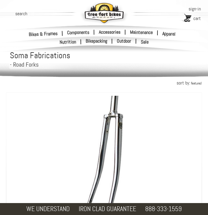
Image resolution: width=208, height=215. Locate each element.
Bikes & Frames (43, 34)
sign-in (195, 9)
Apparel (169, 33)
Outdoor (124, 41)
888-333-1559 (163, 209)
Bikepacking (96, 41)
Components (78, 32)
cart (197, 18)
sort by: (189, 83)
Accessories (109, 32)
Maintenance (141, 32)
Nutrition (68, 42)
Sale (145, 42)
